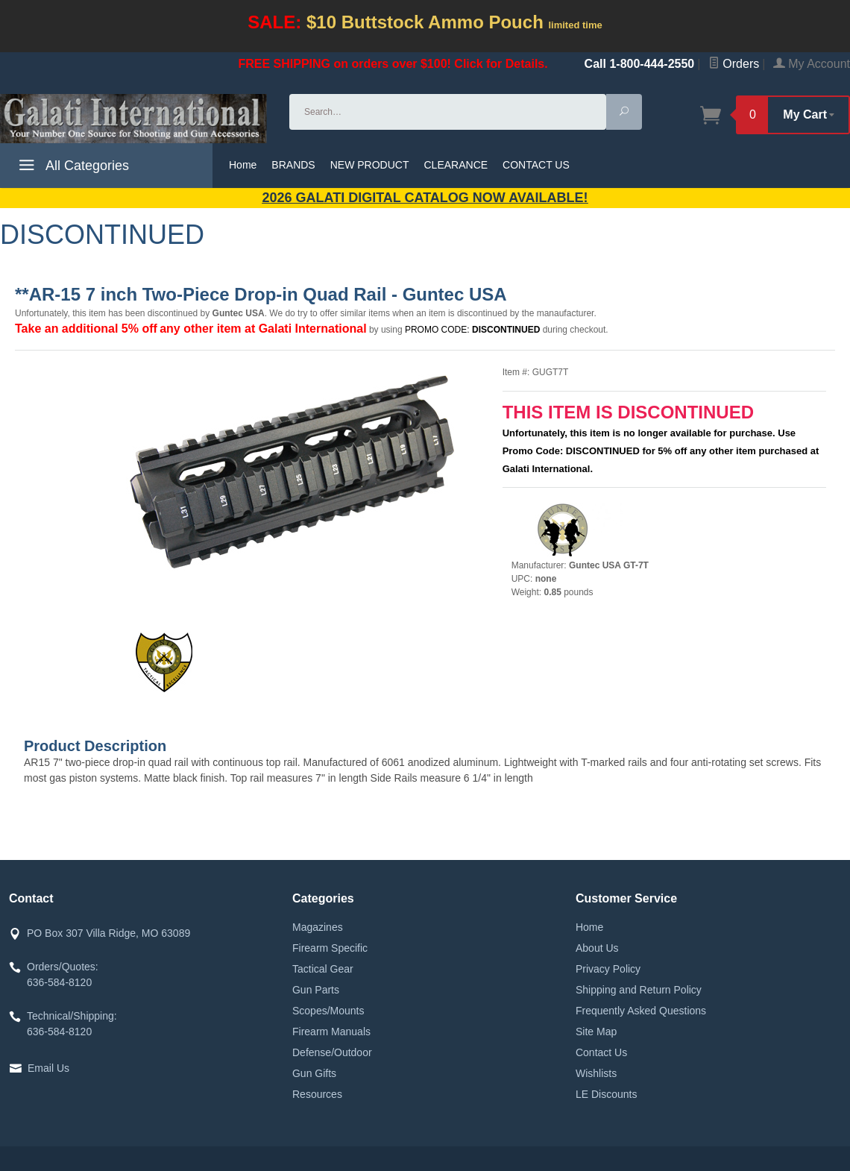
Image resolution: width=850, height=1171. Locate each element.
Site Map (596, 1031)
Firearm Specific (330, 948)
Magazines (317, 927)
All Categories (72, 167)
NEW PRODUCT (369, 165)
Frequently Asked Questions (641, 1011)
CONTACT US (536, 165)
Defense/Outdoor (332, 1052)
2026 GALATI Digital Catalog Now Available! (425, 197)
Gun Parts (315, 990)
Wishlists (596, 1073)
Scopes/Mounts (328, 1011)
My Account (811, 63)
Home (242, 165)
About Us (597, 948)
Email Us (48, 1068)
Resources (317, 1094)
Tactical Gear (322, 969)
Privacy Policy (608, 969)
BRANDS (293, 165)
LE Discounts (606, 1094)
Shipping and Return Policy (639, 990)
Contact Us (601, 1052)
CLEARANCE (456, 165)
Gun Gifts (314, 1073)
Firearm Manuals (331, 1031)
